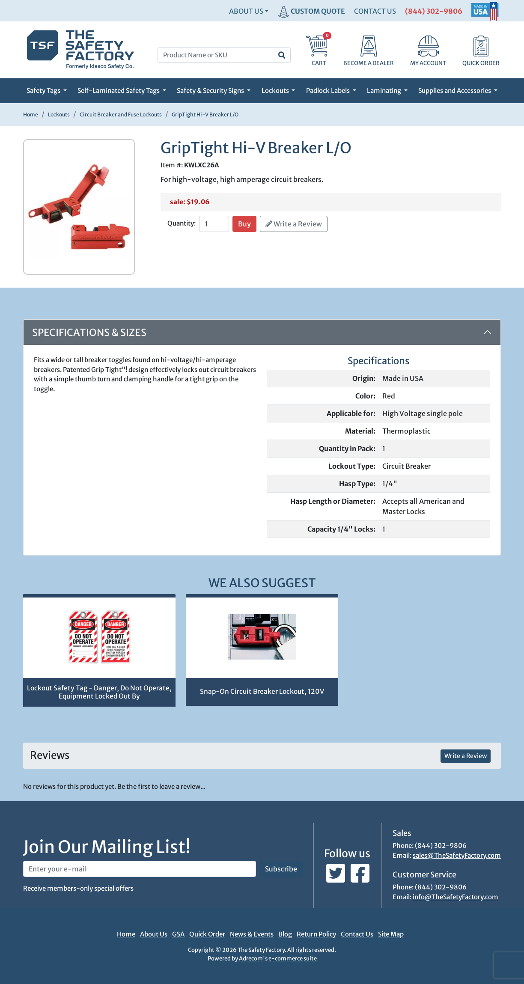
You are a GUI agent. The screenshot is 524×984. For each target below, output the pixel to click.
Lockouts (276, 90)
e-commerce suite (292, 958)
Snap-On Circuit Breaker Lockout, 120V (262, 691)
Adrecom (251, 958)
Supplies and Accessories (455, 90)
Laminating (384, 90)
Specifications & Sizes (89, 332)
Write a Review (293, 224)
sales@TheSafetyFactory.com (457, 855)
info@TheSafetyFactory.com (455, 897)
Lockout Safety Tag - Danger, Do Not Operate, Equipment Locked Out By (99, 692)
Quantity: (181, 223)
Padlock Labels (328, 90)
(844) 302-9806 (433, 11)
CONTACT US (375, 11)
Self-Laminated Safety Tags (119, 90)
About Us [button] (246, 11)
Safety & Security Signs (211, 90)
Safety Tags (44, 90)
